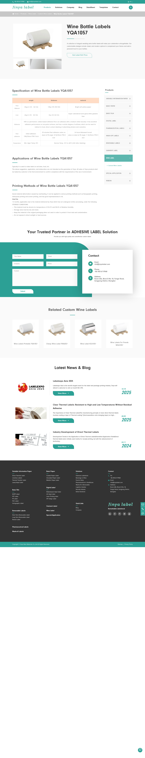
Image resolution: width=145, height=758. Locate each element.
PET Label (15, 496)
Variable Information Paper (117, 100)
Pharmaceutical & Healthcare (84, 482)
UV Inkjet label (50, 494)
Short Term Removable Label (21, 515)
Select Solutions (80, 492)
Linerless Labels (17, 478)
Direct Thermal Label (18, 475)
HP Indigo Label (51, 499)
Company (70, 7)
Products (47, 7)
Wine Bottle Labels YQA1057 (64, 14)
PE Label (15, 499)
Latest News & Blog (73, 368)
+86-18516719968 (18, 2)
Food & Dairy (80, 480)
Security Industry (80, 489)
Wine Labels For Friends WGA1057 (119, 345)
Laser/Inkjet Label (17, 482)
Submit (22, 291)
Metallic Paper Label (52, 480)
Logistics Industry (81, 487)
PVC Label (15, 501)
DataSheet (91, 7)
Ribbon (108, 182)
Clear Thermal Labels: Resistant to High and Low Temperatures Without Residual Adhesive (92, 406)
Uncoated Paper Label (53, 478)
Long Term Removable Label (21, 517)
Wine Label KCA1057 (88, 345)
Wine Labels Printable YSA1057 (25, 345)
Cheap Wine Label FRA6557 (57, 345)
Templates (103, 7)
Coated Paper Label (52, 475)
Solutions (58, 7)
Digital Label (111, 122)
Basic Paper (110, 107)
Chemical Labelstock (82, 475)
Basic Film (110, 115)
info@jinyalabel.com (34, 2)
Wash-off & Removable (83, 485)
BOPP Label (16, 494)
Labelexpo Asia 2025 (63, 381)
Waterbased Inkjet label (53, 492)
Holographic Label (18, 503)
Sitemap (120, 544)
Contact (115, 7)
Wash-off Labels (112, 137)
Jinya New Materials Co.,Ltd (28, 544)
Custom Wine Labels (45, 14)
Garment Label (112, 152)
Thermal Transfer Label (19, 480)
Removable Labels (113, 144)
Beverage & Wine (81, 478)
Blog (80, 7)
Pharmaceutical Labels (115, 130)
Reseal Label (16, 519)
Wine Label (32, 14)
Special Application (113, 175)
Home (17, 14)
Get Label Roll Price (79, 55)
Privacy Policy (128, 544)
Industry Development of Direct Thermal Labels (76, 432)
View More (63, 393)
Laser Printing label (52, 496)
